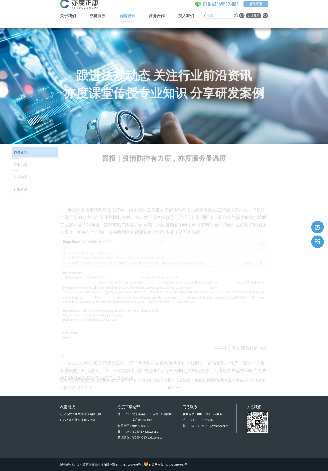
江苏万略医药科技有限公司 (77, 420)
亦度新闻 (20, 154)
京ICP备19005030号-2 (129, 464)
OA (265, 10)
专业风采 (20, 167)
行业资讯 (20, 191)
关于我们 (68, 10)
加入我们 (186, 10)
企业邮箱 (253, 10)
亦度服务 (97, 10)
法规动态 (20, 179)
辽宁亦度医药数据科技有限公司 (80, 414)
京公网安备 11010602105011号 (168, 464)
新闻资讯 (127, 10)
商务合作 (157, 10)
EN (242, 10)
